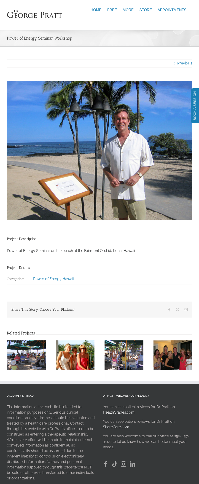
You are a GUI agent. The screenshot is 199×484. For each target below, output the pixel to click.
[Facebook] (105, 464)
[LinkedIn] (132, 464)
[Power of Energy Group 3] (26, 342)
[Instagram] (123, 464)
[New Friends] (75, 342)
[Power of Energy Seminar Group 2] (124, 342)
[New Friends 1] (172, 342)
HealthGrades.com (118, 412)
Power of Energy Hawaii (53, 279)
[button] (10, 355)
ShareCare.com (116, 427)
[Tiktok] (114, 464)
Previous (184, 63)
